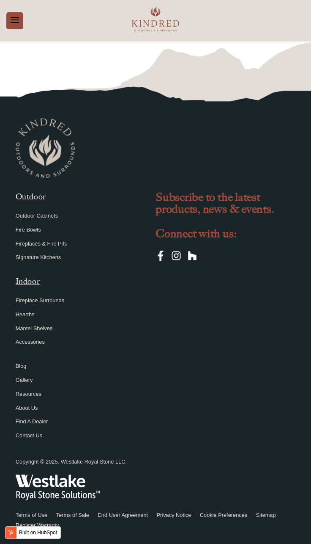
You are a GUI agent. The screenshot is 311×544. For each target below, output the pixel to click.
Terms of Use (31, 515)
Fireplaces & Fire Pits (41, 243)
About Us (27, 408)
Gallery (24, 380)
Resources (28, 394)
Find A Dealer (32, 421)
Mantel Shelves (34, 328)
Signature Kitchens (38, 257)
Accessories (30, 342)
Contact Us (29, 435)
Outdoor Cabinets (37, 216)
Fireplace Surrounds (40, 300)
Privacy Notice (174, 515)
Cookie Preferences (223, 515)
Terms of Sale (72, 515)
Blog (21, 366)
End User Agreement (123, 515)
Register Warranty (37, 525)
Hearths (25, 314)
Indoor (28, 281)
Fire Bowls (28, 229)
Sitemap (266, 515)
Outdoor (31, 197)
